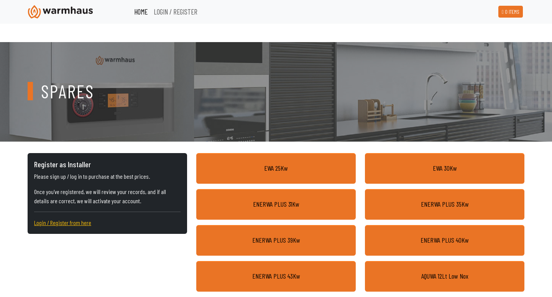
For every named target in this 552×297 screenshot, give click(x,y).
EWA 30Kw (445, 168)
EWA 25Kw (276, 168)
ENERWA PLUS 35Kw (445, 204)
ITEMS (510, 11)
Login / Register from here (62, 222)
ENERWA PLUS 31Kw (276, 204)
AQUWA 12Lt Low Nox (444, 276)
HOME (141, 11)
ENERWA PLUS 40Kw (445, 240)
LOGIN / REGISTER (175, 11)
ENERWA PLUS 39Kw (276, 240)
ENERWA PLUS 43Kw (276, 276)
